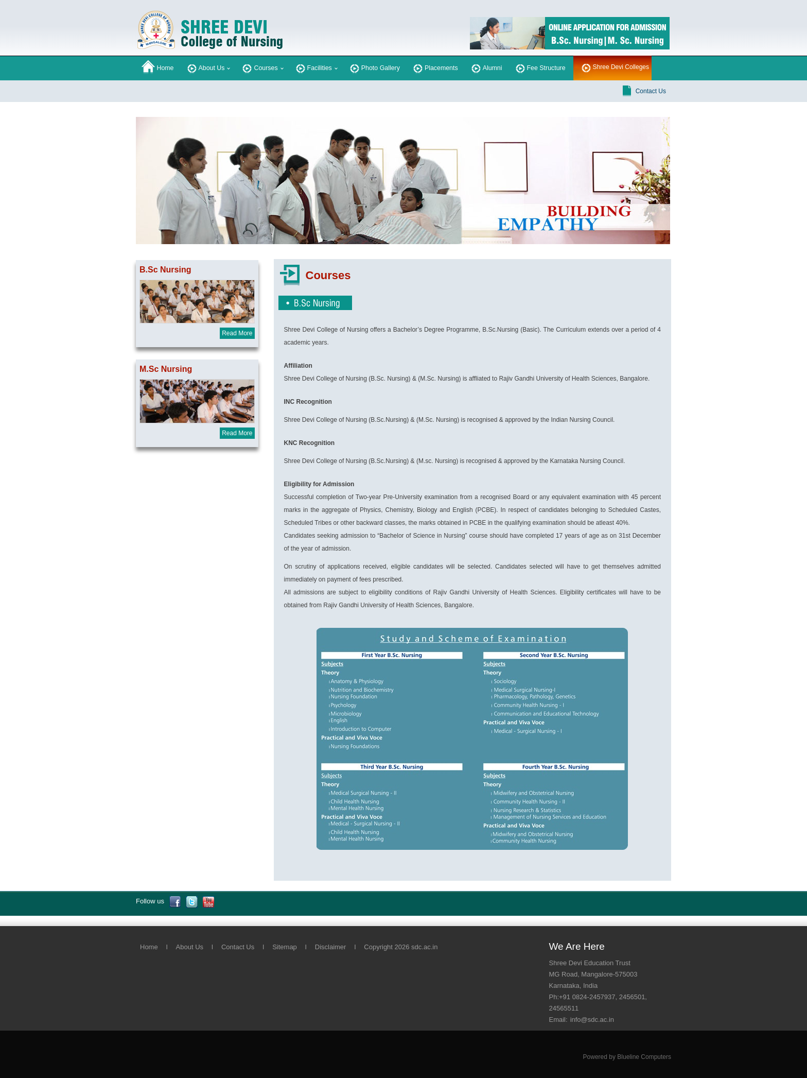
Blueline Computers (644, 1056)
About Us (205, 67)
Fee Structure (540, 67)
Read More (237, 333)
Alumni (485, 67)
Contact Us (651, 91)
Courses (258, 67)
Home (158, 67)
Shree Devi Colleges (621, 67)
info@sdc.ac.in (592, 1019)
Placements (434, 67)
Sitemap (284, 947)
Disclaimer (330, 947)
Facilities (313, 67)
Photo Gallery (374, 67)
